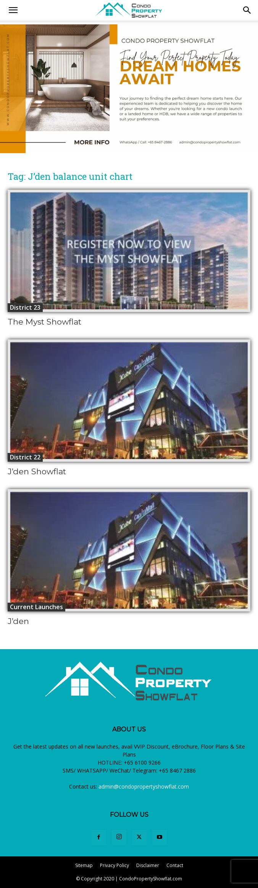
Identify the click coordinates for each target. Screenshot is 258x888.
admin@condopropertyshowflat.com (143, 786)
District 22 (25, 457)
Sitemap (84, 865)
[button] (247, 10)
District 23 (25, 307)
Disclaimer (147, 865)
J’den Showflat (37, 471)
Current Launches (36, 607)
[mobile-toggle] (13, 10)
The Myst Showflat (44, 321)
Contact (174, 865)
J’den (18, 621)
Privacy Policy (114, 865)
